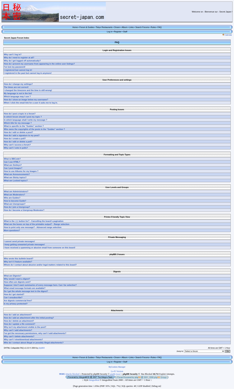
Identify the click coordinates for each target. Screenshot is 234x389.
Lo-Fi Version (117, 371)
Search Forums (142, 27)
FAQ (160, 27)
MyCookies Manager (117, 367)
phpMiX (42, 348)
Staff (125, 32)
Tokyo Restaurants (104, 27)
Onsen (117, 27)
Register (117, 32)
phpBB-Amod (115, 374)
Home (75, 27)
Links (131, 27)
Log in (109, 32)
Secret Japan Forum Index (16, 38)
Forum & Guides (87, 27)
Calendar (227, 35)
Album (124, 27)
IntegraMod (94, 380)
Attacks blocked (69, 374)
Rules (153, 27)
